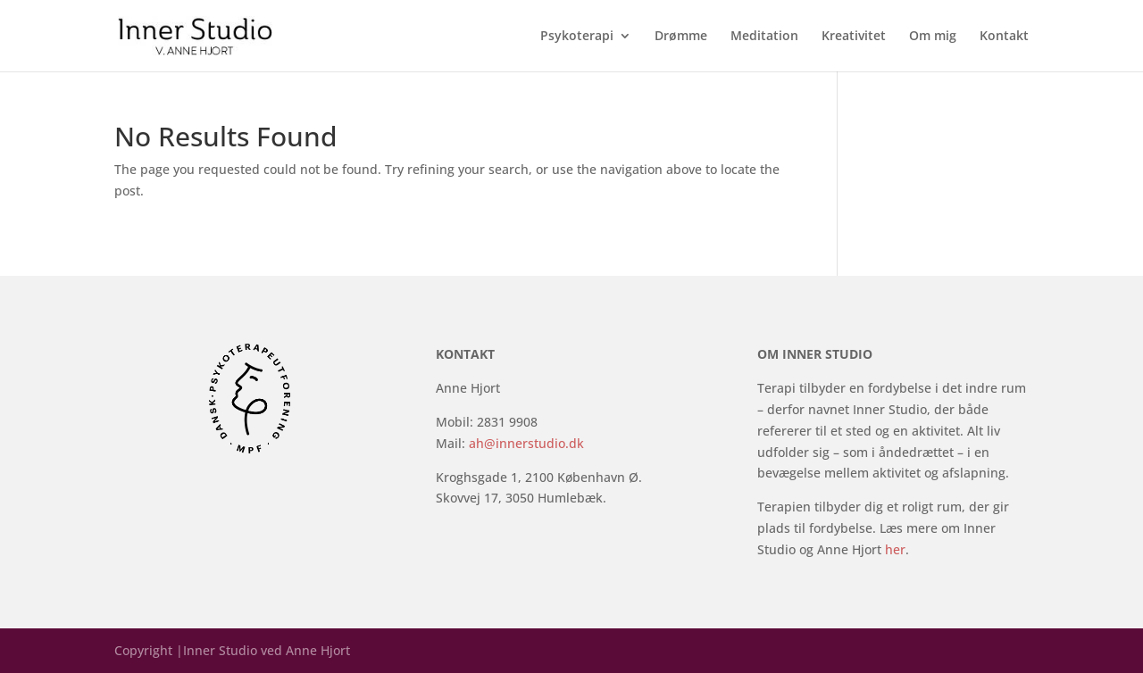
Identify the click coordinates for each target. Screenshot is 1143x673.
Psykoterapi (576, 36)
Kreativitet (854, 36)
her (895, 549)
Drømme (681, 36)
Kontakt (1004, 36)
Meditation (764, 36)
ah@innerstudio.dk (526, 443)
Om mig (932, 36)
